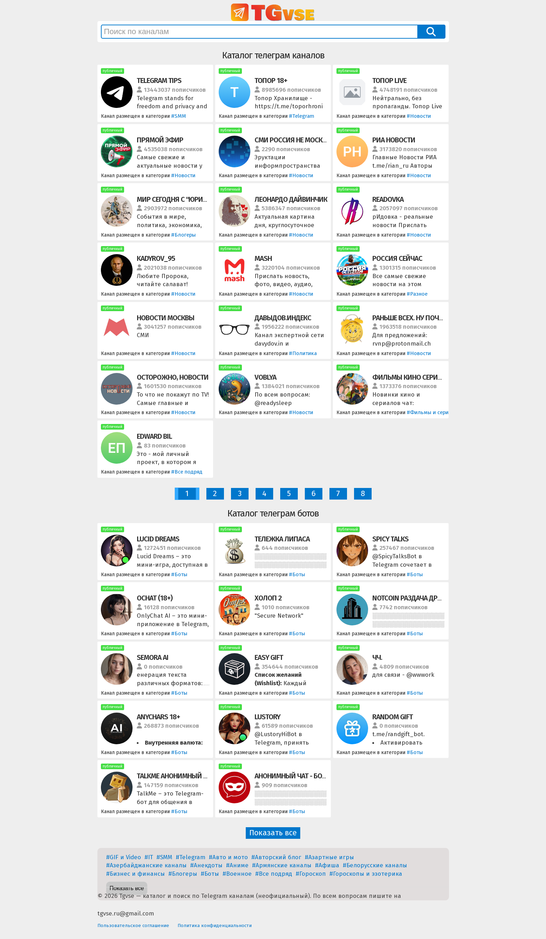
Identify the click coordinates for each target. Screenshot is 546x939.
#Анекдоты (206, 865)
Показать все (273, 832)
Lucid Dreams (158, 539)
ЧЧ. (377, 657)
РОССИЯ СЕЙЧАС (397, 258)
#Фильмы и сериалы (432, 412)
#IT (148, 857)
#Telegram (301, 116)
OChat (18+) (155, 598)
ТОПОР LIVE (389, 80)
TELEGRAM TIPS (159, 80)
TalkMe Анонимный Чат (175, 776)
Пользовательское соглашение (133, 925)
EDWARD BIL (154, 436)
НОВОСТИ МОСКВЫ (165, 318)
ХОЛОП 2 (268, 598)
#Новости (419, 116)
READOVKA (388, 199)
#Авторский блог (276, 857)
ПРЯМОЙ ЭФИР (160, 140)
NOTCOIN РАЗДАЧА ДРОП (409, 598)
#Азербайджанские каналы (146, 865)
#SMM (178, 116)
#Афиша (327, 865)
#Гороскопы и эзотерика (365, 873)
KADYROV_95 (156, 258)
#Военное (237, 873)
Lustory (267, 717)
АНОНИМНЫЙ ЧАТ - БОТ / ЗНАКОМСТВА (313, 776)
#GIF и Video (123, 857)
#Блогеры (183, 235)
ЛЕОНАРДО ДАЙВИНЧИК (291, 199)
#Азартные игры (329, 857)
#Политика (303, 353)
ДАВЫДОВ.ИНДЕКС (283, 318)
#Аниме (237, 865)
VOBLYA (265, 377)
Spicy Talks (390, 539)
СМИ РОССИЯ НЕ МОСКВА (292, 140)
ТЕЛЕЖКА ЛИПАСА (282, 539)
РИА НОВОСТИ (393, 140)
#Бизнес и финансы (135, 873)
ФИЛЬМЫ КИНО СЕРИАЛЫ (412, 377)
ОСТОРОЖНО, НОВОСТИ (172, 377)
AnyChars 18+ (158, 717)
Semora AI (152, 657)
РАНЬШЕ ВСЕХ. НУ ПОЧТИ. (410, 318)
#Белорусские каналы (375, 865)
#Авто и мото (228, 857)
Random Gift (392, 717)
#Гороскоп (311, 873)
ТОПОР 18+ (271, 80)
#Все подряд (187, 472)
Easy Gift (269, 657)
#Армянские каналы (281, 865)
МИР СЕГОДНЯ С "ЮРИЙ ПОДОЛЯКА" (191, 199)
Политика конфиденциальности (215, 925)
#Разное (417, 294)
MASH (263, 258)
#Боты (179, 574)
